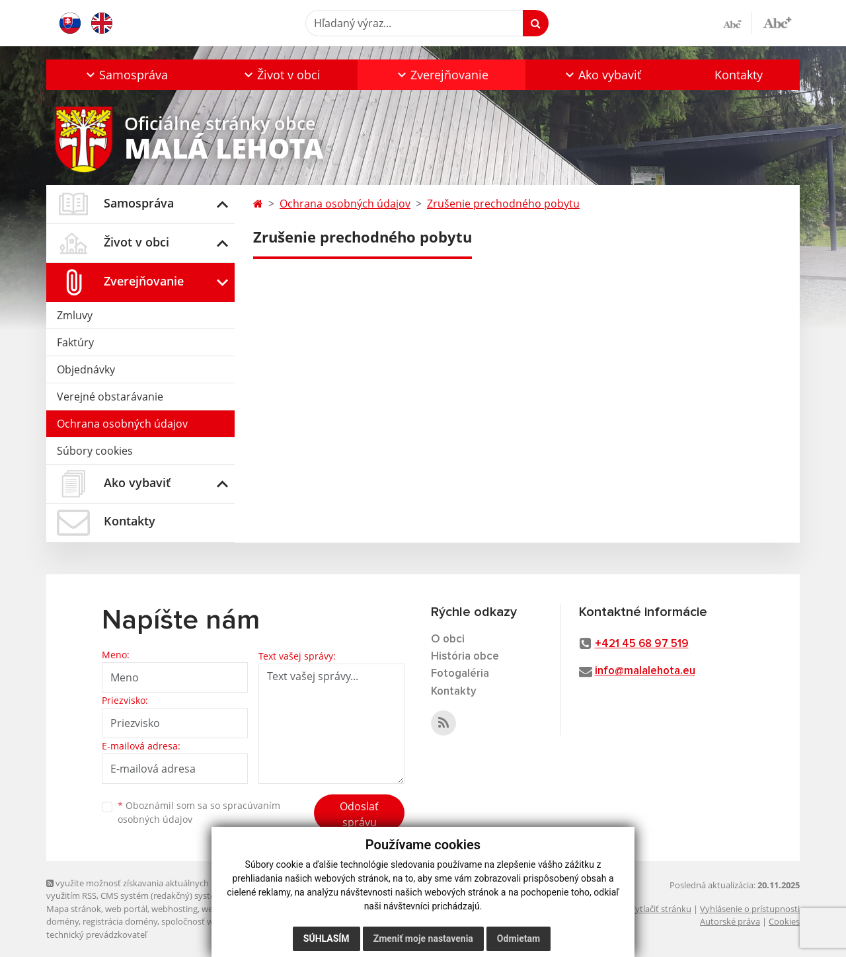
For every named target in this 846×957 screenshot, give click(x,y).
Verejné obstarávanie (110, 396)
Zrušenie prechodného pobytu (503, 203)
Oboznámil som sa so (199, 812)
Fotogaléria (460, 673)
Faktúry (75, 342)
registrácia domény (120, 921)
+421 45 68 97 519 (642, 644)
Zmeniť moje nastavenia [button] (423, 938)
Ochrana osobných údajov (122, 423)
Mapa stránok (73, 909)
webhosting (174, 909)
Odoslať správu (359, 814)
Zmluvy (75, 315)
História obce (465, 656)
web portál (126, 909)
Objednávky (86, 369)
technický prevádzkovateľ (96, 934)
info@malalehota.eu (645, 671)
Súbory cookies (95, 450)
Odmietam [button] (518, 938)
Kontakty (738, 75)
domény (62, 921)
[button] (125, 74)
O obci (448, 639)
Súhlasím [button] (326, 938)
